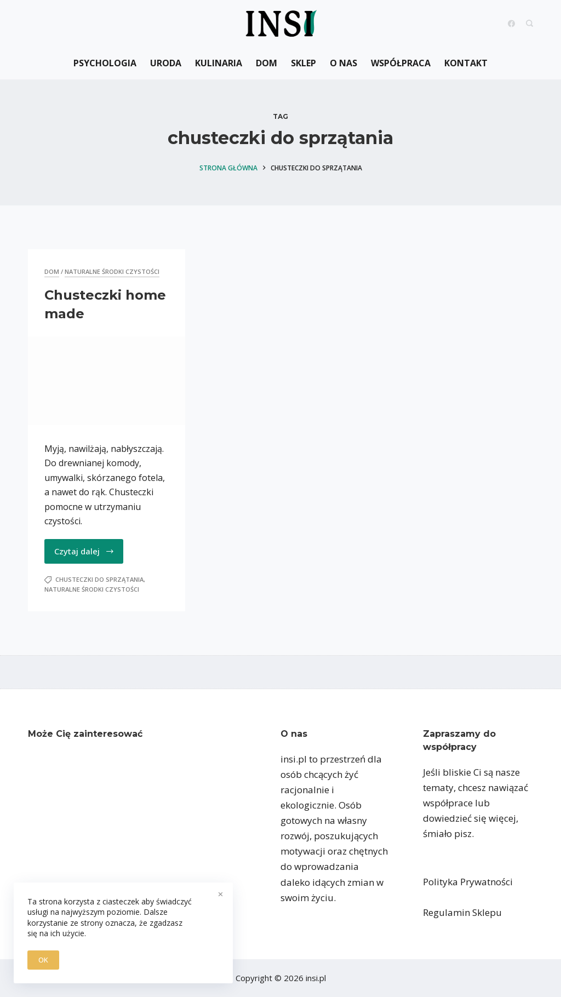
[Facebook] (511, 23)
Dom (266, 63)
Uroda (165, 63)
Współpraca (401, 63)
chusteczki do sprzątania (99, 579)
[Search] (529, 23)
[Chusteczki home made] (106, 380)
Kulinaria (218, 63)
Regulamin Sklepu (462, 912)
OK (43, 960)
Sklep (303, 63)
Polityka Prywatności (468, 881)
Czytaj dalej (84, 551)
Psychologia (104, 63)
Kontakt (466, 63)
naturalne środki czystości (112, 271)
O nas (343, 63)
